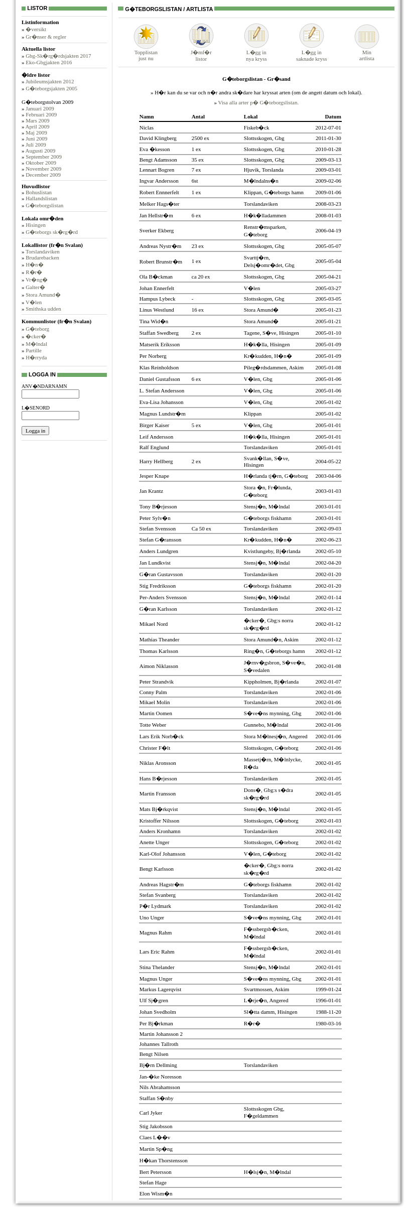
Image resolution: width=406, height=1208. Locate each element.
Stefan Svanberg (158, 895)
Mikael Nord (154, 624)
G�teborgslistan (44, 205)
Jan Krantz (151, 491)
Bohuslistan (39, 192)
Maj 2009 (36, 132)
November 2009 (43, 169)
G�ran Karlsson (158, 609)
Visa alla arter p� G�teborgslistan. (258, 102)
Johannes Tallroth (159, 1044)
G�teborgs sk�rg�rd (52, 232)
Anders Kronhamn (160, 831)
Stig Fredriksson (158, 586)
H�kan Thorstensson (164, 1160)
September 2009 (44, 157)
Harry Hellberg (156, 461)
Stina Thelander (157, 967)
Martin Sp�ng (156, 1149)
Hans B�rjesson (158, 778)
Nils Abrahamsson (160, 1087)
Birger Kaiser (154, 425)
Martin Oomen (156, 713)
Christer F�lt (155, 748)
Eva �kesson (155, 149)
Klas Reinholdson (159, 367)
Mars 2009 (37, 120)
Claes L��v (155, 1137)
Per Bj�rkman (156, 1023)
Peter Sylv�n (155, 518)
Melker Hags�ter (160, 204)
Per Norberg (153, 356)
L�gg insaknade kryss (311, 52)
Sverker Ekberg (157, 230)
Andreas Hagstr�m (162, 884)
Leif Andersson (157, 437)
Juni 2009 (36, 139)
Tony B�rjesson (158, 506)
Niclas (147, 127)
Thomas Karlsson (159, 651)
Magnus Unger (156, 979)
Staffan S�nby (157, 1098)
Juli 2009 (36, 145)
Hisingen (36, 225)
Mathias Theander (160, 639)
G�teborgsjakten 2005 (51, 88)
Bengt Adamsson (158, 160)
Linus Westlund (157, 310)
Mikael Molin (155, 702)
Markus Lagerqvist (160, 989)
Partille (34, 350)
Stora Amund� (43, 295)
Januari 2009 (40, 108)
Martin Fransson (158, 793)
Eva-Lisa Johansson (162, 402)
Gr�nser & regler (46, 37)
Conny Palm (153, 692)
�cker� (36, 336)
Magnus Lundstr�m (163, 414)
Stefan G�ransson (160, 539)
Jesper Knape (154, 476)
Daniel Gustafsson (160, 379)
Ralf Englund (154, 447)
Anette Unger (155, 842)
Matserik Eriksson (160, 344)
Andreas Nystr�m (160, 246)
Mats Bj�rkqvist (159, 809)
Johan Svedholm (158, 1012)
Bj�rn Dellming (158, 1065)
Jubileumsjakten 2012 (50, 81)
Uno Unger (152, 917)
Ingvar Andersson (159, 181)
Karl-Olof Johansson (162, 854)
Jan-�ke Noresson (161, 1076)
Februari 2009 (41, 114)
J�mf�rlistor (201, 52)
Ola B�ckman (156, 277)
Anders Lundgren (159, 551)
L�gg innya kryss (256, 52)
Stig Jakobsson (156, 1126)
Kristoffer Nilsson (160, 821)
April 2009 (38, 126)
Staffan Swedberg (159, 333)
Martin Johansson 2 (161, 1034)
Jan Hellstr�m (156, 215)
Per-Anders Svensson (163, 597)
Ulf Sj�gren (154, 1000)
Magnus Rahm (156, 932)
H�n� (34, 264)
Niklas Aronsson (158, 763)
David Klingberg (158, 138)
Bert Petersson (156, 1172)
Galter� (35, 287)
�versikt (36, 29)
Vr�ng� (37, 280)
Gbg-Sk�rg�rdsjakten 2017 (58, 56)
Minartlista (366, 52)
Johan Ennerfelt (157, 288)
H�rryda (36, 357)
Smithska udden (43, 309)
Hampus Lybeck (158, 299)
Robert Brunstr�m (161, 261)
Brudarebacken (42, 257)
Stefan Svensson (158, 528)
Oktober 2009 (41, 163)
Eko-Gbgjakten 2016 (49, 62)
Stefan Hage (153, 1182)
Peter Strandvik (157, 682)
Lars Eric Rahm (157, 952)
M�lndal (36, 344)
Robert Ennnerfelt (159, 192)
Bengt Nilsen (154, 1054)
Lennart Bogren (157, 170)
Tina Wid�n (154, 321)
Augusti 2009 (41, 151)
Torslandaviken (43, 251)
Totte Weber (153, 725)
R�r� (34, 272)
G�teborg (37, 329)
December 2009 (43, 175)
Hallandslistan (41, 198)
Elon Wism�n (156, 1193)
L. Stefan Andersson (162, 390)
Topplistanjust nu (146, 52)
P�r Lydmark (155, 906)
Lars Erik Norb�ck (162, 736)
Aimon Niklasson (159, 666)
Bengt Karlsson (157, 869)
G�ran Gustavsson (161, 574)
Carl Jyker (151, 1113)
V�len (34, 302)
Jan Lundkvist (155, 563)
